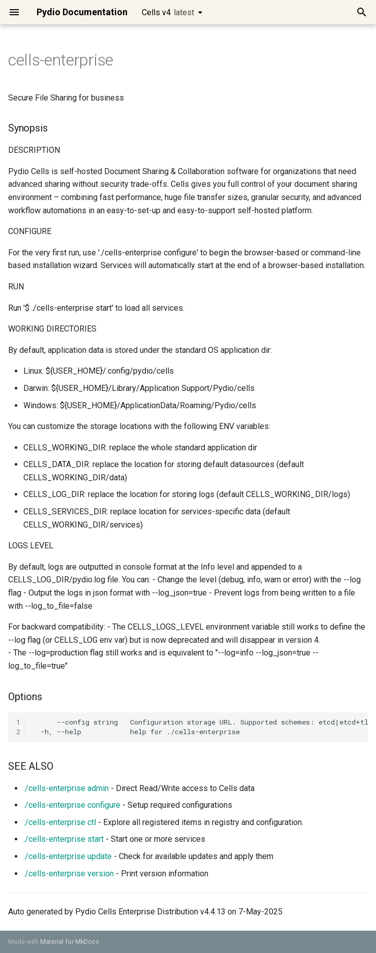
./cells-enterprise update (67, 856)
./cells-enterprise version (68, 873)
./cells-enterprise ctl (59, 822)
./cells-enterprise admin (66, 788)
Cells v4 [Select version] (168, 12)
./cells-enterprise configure (71, 805)
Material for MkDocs (69, 941)
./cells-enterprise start (63, 839)
